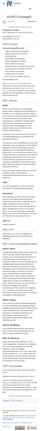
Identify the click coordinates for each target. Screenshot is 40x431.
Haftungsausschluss (26, 423)
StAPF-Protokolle (16, 400)
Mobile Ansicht (7, 426)
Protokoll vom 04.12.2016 (14, 83)
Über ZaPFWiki (15, 423)
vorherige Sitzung (14, 27)
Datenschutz (6, 423)
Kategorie (6, 400)
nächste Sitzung (26, 27)
